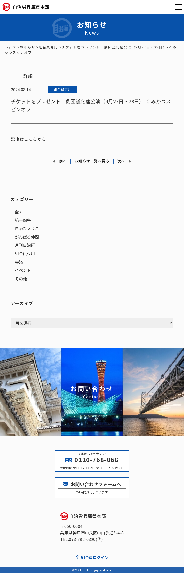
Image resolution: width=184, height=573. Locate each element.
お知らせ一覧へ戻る (91, 160)
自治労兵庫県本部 (83, 516)
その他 (21, 279)
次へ (121, 160)
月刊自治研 (25, 245)
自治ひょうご (27, 228)
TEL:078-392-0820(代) (81, 539)
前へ (63, 160)
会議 (19, 262)
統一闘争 (23, 220)
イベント (23, 270)
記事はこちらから (28, 139)
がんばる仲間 (27, 237)
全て (19, 212)
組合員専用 (25, 253)
